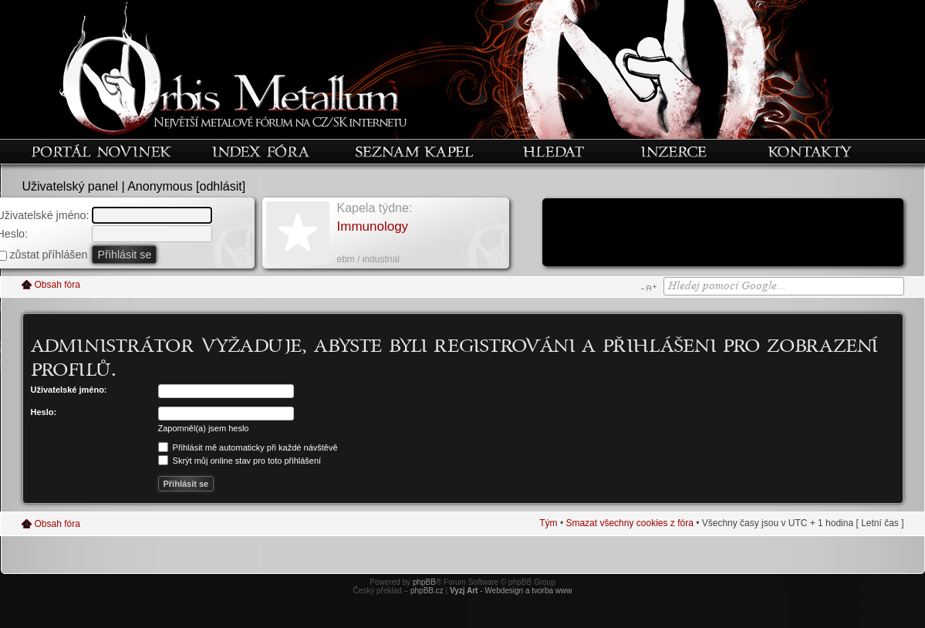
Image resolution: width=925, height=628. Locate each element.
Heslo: (44, 412)
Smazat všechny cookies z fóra (629, 523)
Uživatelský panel (70, 186)
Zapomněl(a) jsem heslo (203, 428)
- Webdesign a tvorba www (511, 590)
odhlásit (221, 186)
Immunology (373, 226)
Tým (548, 523)
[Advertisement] (722, 234)
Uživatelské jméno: (69, 389)
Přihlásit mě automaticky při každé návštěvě (248, 447)
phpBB (424, 582)
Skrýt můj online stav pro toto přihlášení (240, 460)
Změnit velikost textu (648, 288)
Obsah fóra (57, 284)
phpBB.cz (427, 590)
